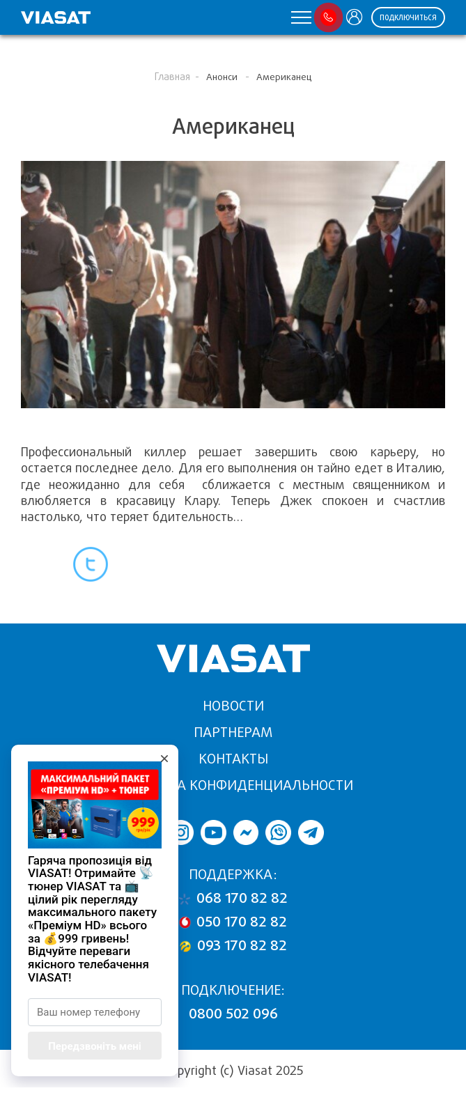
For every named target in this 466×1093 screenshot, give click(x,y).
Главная (172, 77)
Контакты (233, 759)
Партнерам (233, 732)
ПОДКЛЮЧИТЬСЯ (408, 17)
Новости (233, 706)
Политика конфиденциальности (233, 785)
